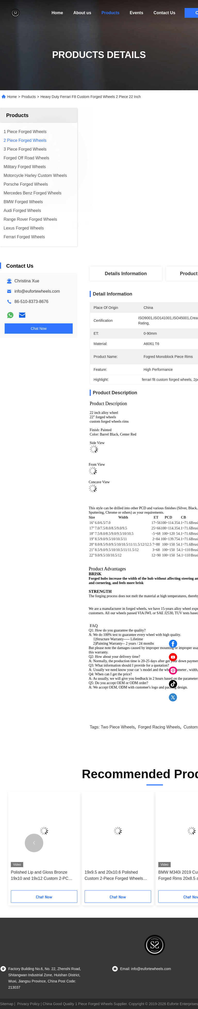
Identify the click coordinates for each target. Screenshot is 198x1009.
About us (82, 13)
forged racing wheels (159, 727)
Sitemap (6, 1004)
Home (57, 13)
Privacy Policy (28, 1004)
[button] (34, 843)
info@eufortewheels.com (37, 291)
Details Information (126, 273)
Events (136, 13)
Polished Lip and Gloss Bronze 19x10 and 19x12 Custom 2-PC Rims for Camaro (39, 876)
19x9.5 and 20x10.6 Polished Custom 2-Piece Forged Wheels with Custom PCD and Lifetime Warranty (114, 876)
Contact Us (164, 13)
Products (110, 13)
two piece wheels (118, 727)
